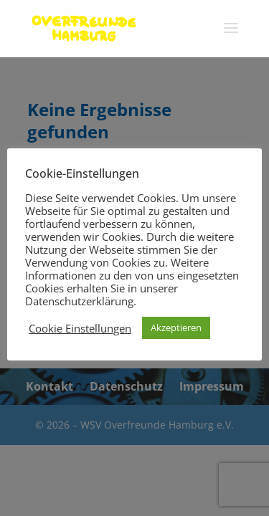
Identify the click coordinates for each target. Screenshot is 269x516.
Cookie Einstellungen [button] (80, 328)
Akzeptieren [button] (176, 327)
